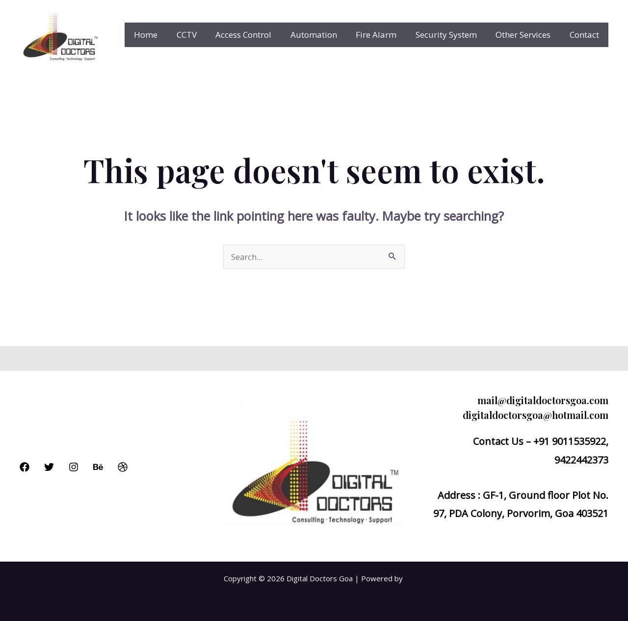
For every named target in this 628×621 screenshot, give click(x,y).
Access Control (256, 34)
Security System (451, 34)
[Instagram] (73, 467)
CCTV (201, 34)
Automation (323, 34)
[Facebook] (24, 467)
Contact (585, 34)
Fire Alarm (384, 34)
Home (162, 34)
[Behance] (98, 467)
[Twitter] (49, 467)
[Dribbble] (123, 467)
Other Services (526, 34)
